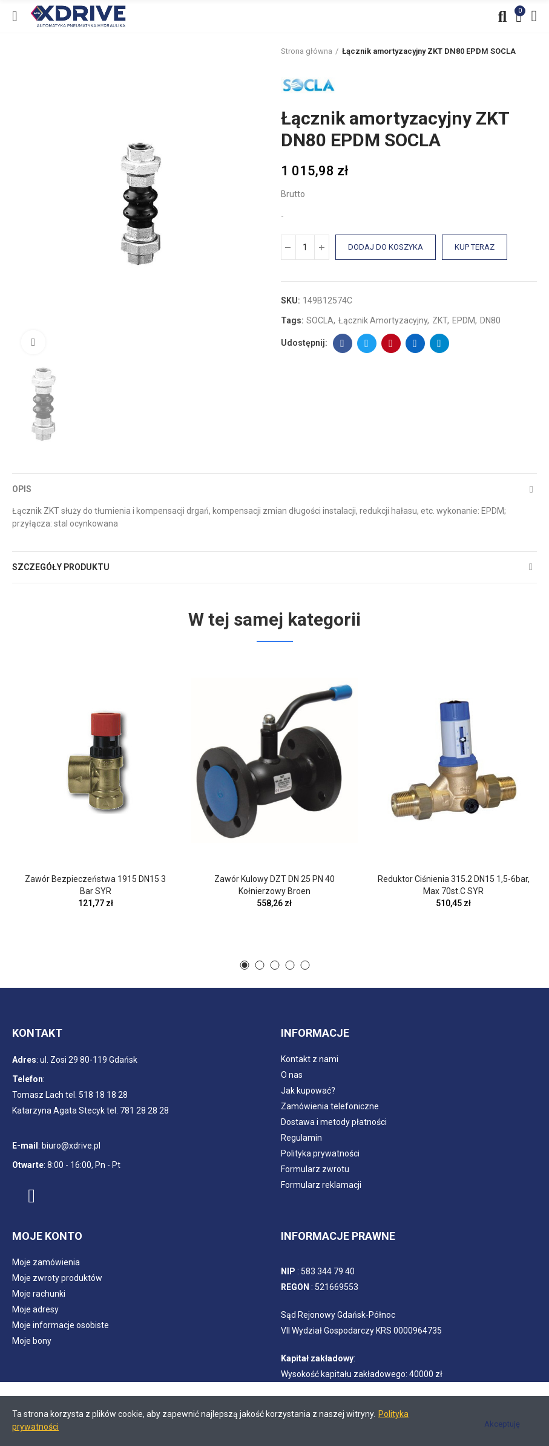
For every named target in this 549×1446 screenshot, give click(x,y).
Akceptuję (502, 1423)
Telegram (439, 343)
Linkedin (415, 343)
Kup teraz (475, 246)
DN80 (490, 320)
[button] (244, 965)
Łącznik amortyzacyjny (382, 320)
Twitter (366, 343)
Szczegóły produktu (61, 567)
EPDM (463, 320)
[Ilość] (305, 247)
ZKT (439, 320)
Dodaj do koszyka (385, 246)
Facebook (342, 343)
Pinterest (391, 343)
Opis (21, 489)
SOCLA (320, 320)
